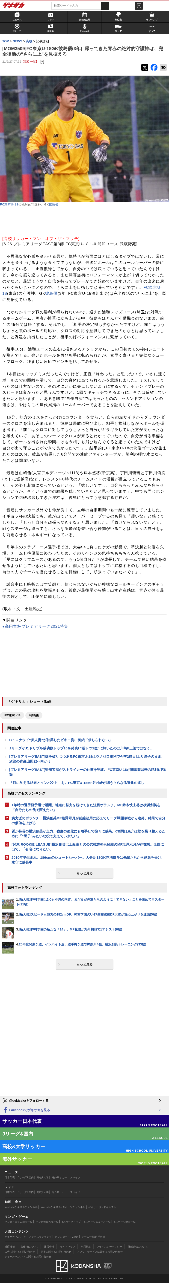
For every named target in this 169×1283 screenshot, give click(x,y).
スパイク (75, 1177)
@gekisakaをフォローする (25, 1100)
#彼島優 (34, 715)
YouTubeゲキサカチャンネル (21, 1207)
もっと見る (85, 873)
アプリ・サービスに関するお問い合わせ (100, 1251)
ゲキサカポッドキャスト (102, 1207)
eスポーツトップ (71, 1221)
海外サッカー (59, 1177)
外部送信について (138, 1246)
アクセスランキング (40, 1236)
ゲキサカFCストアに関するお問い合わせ (28, 1256)
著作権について (29, 1246)
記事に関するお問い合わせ (56, 1251)
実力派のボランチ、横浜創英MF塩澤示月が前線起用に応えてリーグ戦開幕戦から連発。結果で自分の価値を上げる (88, 820)
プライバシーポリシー (109, 1246)
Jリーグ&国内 (26, 1177)
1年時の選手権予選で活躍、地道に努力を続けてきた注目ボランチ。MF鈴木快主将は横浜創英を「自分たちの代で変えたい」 (86, 807)
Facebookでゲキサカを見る (26, 1110)
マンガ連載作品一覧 (47, 1221)
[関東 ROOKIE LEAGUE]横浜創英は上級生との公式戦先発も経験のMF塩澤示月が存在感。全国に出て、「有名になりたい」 (88, 846)
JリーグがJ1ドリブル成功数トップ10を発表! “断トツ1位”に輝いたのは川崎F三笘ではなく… (81, 748)
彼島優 (54, 204)
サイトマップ (67, 1246)
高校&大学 (42, 1177)
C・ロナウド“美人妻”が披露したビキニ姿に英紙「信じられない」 (60, 740)
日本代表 (10, 1177)
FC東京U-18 (9, 204)
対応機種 (10, 1246)
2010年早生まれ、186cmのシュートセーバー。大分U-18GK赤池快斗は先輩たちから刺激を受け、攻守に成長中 (88, 859)
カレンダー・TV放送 (66, 1236)
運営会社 (49, 1246)
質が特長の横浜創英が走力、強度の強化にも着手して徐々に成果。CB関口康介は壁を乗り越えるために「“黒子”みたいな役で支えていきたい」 (88, 833)
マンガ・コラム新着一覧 (19, 1221)
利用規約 (86, 1246)
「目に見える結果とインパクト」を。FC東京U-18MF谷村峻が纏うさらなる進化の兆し (76, 783)
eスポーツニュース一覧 (97, 1221)
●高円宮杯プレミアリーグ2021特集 (35, 626)
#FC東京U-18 (12, 715)
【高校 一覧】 (30, 61)
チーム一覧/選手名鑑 (93, 1236)
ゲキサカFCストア (15, 1236)
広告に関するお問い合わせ (20, 1251)
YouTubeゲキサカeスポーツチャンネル (63, 1207)
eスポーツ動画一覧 (125, 1221)
